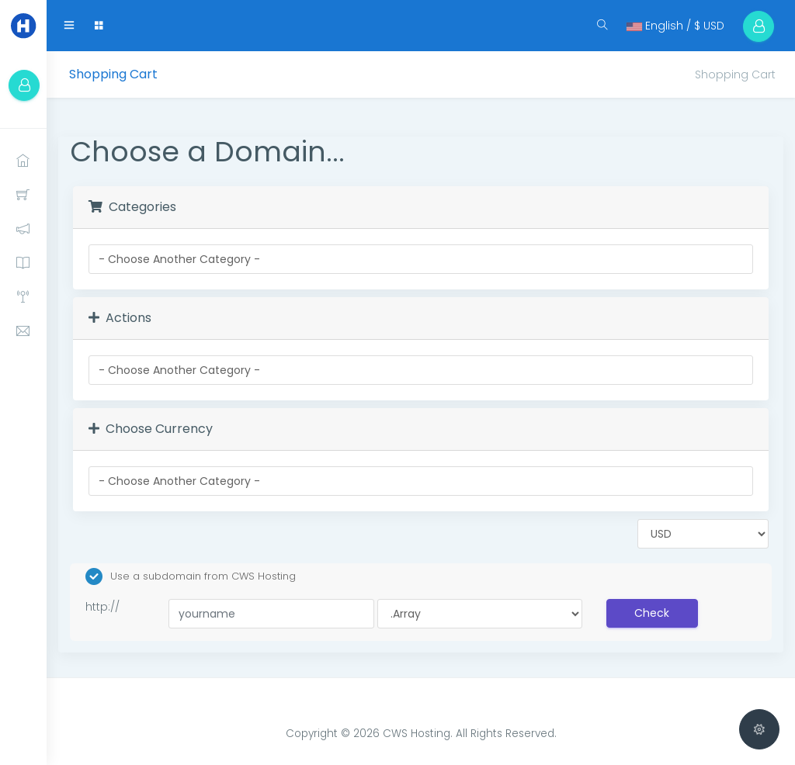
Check (651, 613)
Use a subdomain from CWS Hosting (190, 576)
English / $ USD (675, 25)
